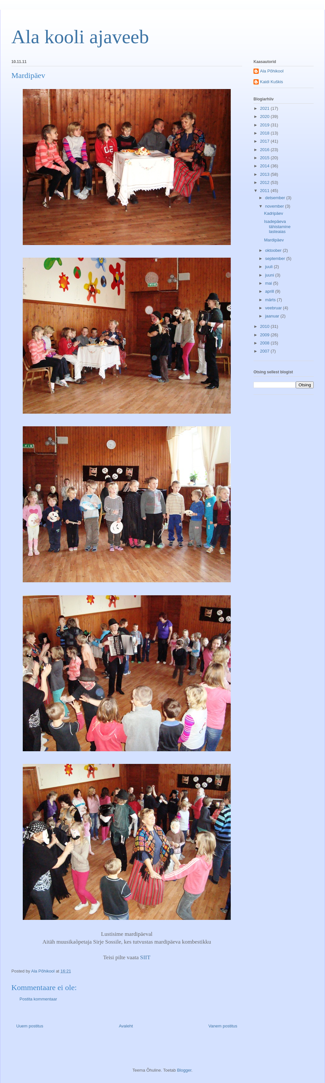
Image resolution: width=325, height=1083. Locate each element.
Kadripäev (273, 213)
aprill (270, 291)
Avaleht (126, 1026)
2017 (265, 141)
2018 (265, 133)
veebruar (274, 307)
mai (269, 283)
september (275, 258)
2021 (265, 108)
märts (271, 299)
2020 (265, 116)
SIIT (145, 957)
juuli (269, 266)
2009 (265, 334)
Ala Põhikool (271, 71)
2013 (265, 174)
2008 (265, 343)
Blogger (184, 1070)
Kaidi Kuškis (271, 81)
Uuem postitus (29, 1026)
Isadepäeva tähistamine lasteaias (277, 226)
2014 (265, 165)
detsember (275, 197)
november (275, 206)
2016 (265, 149)
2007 (265, 351)
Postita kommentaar (38, 999)
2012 (265, 182)
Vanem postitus (222, 1026)
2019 (265, 124)
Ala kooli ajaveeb (80, 36)
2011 (265, 190)
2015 (265, 157)
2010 (265, 326)
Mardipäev (274, 240)
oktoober (274, 250)
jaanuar (272, 316)
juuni (270, 275)
